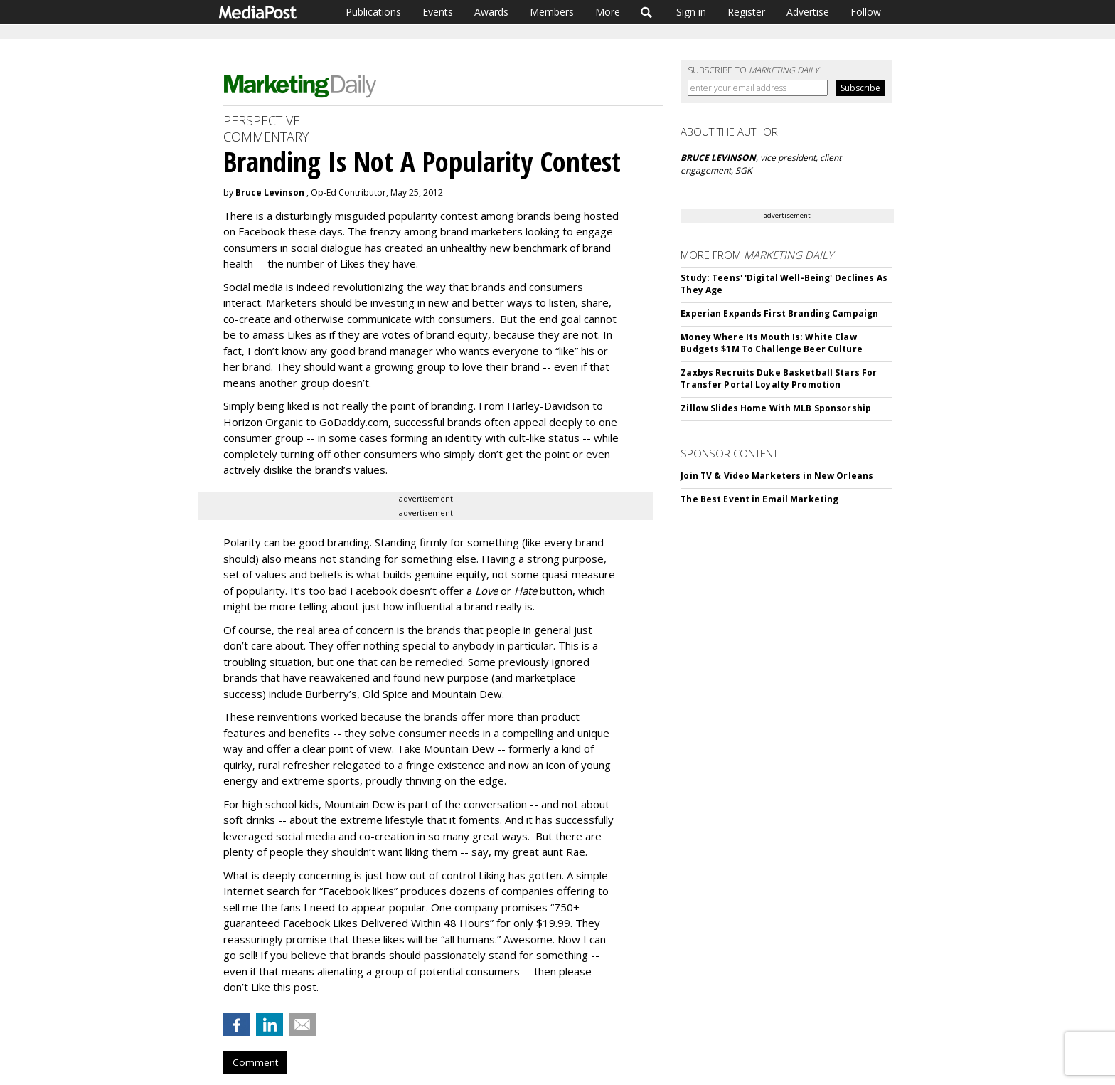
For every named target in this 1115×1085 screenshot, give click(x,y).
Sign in (691, 11)
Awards (491, 11)
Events (437, 11)
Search (647, 12)
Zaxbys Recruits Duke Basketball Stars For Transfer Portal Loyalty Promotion (779, 378)
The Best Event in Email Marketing (759, 499)
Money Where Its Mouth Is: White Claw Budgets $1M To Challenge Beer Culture (771, 343)
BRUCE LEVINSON (718, 158)
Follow (865, 11)
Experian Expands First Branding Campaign (779, 313)
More (607, 11)
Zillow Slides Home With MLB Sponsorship (776, 408)
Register (746, 11)
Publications (373, 11)
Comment (255, 1062)
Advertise (807, 11)
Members (552, 11)
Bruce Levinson (269, 192)
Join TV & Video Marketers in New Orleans (777, 476)
